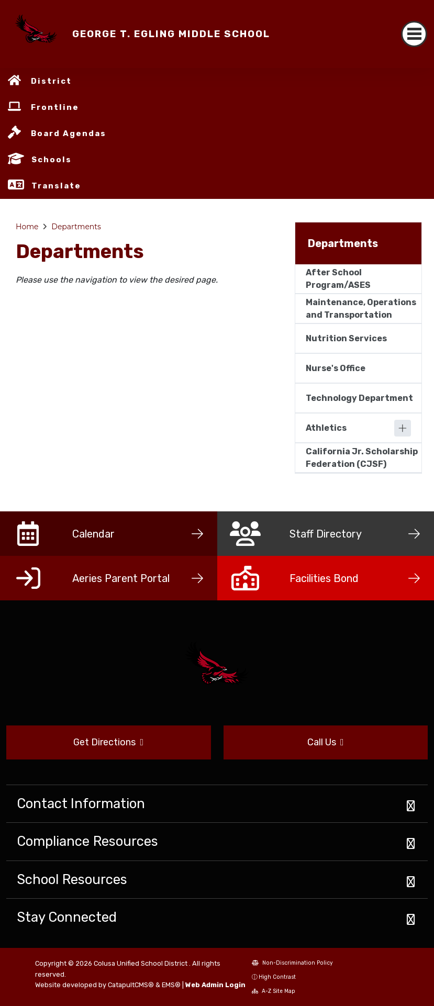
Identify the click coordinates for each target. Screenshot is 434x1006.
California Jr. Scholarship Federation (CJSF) (362, 457)
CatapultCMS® (131, 985)
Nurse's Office (335, 368)
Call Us (325, 742)
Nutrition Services (346, 338)
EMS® (171, 985)
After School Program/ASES (338, 278)
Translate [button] (56, 186)
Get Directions (108, 742)
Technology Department (359, 398)
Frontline (55, 107)
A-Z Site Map (273, 991)
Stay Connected (67, 917)
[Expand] (402, 428)
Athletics (326, 428)
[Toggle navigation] (414, 34)
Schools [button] (51, 159)
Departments (76, 226)
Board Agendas (68, 133)
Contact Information (81, 803)
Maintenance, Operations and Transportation (361, 308)
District (51, 81)
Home (27, 226)
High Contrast (277, 977)
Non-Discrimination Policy (292, 962)
